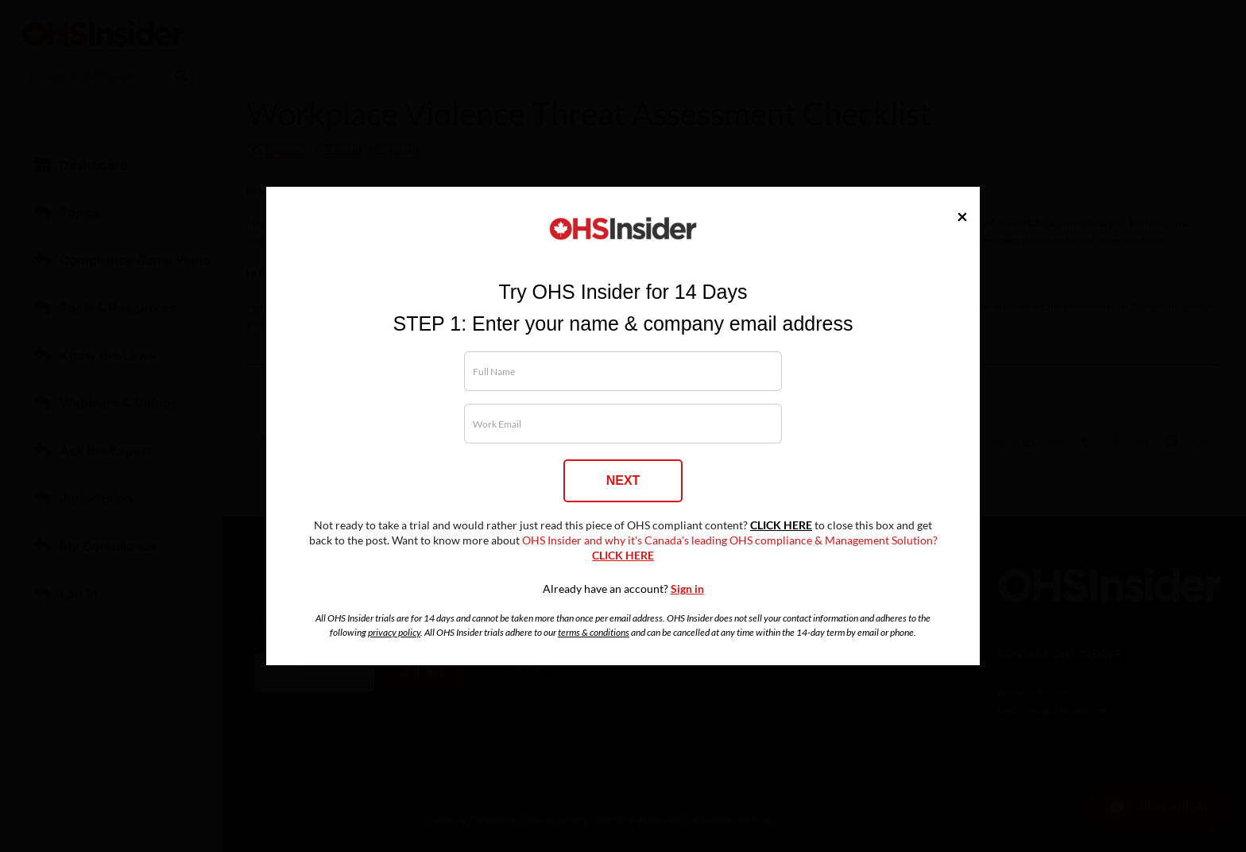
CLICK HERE (781, 525)
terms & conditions (593, 632)
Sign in (687, 589)
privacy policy (394, 632)
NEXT (623, 480)
